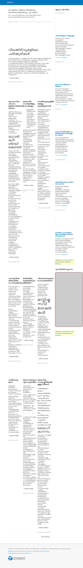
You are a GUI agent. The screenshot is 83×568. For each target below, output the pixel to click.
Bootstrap (10, 551)
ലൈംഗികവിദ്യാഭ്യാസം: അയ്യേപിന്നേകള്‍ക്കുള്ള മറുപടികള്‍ (64, 133)
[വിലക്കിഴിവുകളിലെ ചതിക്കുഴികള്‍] (29, 34)
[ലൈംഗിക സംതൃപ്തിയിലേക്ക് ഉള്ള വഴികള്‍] (44, 371)
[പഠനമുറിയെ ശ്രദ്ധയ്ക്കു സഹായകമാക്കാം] (15, 269)
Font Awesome (12, 553)
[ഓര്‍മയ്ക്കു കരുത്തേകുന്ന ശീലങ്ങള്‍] (30, 269)
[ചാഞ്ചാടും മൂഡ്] (15, 371)
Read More (64, 57)
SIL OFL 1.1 (28, 553)
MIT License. (46, 551)
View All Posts (45, 536)
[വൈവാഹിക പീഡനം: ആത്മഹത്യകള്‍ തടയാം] (15, 92)
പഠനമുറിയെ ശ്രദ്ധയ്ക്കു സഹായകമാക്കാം (15, 280)
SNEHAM (58, 264)
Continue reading (14, 78)
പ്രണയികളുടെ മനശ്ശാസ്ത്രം (64, 35)
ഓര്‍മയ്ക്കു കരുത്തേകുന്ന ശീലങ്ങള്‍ (29, 280)
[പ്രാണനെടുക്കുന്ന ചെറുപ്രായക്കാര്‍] (44, 269)
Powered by (16, 558)
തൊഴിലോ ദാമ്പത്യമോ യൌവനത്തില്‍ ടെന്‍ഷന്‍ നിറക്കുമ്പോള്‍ (64, 234)
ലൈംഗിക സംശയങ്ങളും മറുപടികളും (29, 104)
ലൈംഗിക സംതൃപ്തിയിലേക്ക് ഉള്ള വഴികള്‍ (44, 382)
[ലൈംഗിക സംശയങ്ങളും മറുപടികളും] (30, 92)
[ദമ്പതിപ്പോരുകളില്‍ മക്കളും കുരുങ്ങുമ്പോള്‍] (44, 92)
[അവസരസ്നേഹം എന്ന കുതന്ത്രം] (30, 371)
